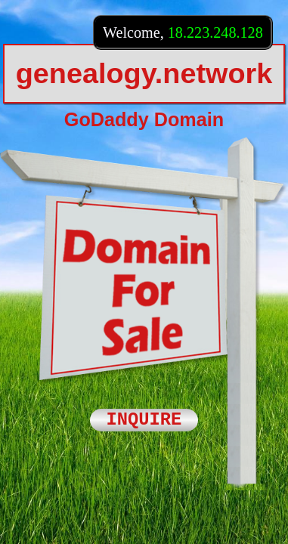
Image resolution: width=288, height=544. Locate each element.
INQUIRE (144, 420)
